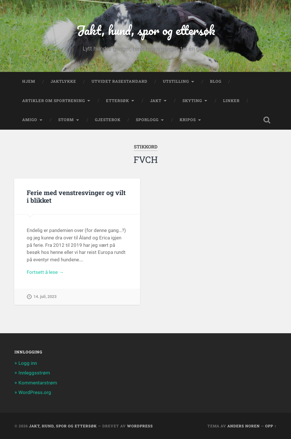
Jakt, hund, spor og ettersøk (145, 30)
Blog (215, 81)
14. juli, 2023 (45, 296)
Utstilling (176, 81)
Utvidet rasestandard (119, 81)
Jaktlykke (63, 81)
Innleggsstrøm (34, 373)
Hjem (28, 81)
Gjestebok (107, 119)
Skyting (192, 100)
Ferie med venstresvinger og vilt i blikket (76, 196)
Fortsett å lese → (45, 272)
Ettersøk (117, 100)
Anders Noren (243, 426)
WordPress (140, 426)
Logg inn (27, 363)
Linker (231, 100)
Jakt (155, 100)
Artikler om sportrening (53, 100)
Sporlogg (147, 119)
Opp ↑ (270, 426)
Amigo (29, 119)
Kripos (188, 119)
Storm (66, 119)
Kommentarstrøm (37, 383)
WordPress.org (34, 392)
